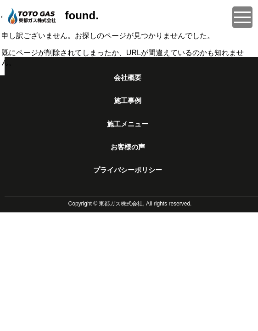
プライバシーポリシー (127, 170)
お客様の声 (128, 147)
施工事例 (127, 100)
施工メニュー (127, 124)
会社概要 (127, 77)
